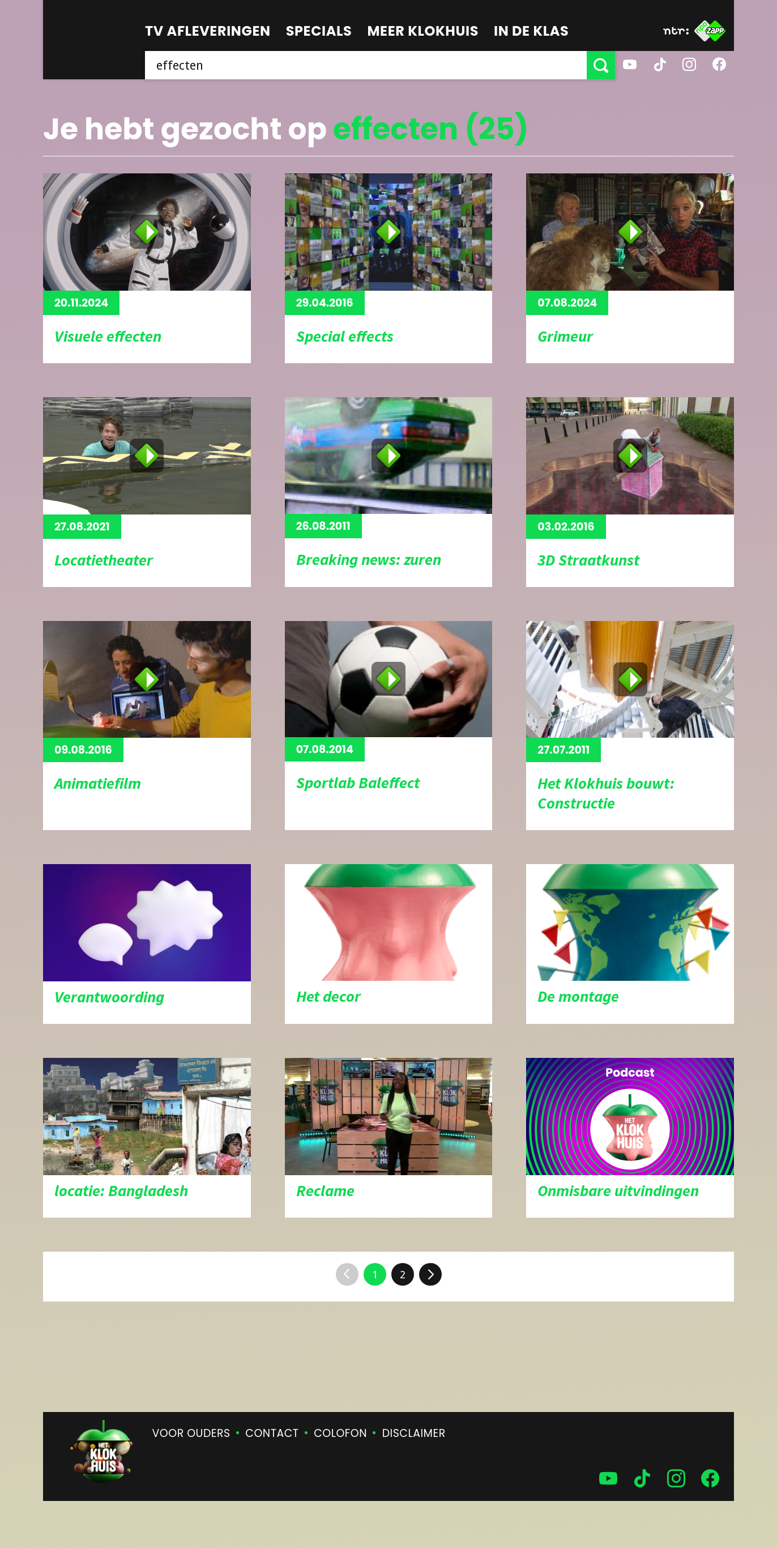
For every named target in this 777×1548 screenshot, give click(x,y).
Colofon (340, 1433)
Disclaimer (414, 1433)
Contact (271, 1433)
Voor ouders (191, 1433)
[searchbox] (366, 65)
